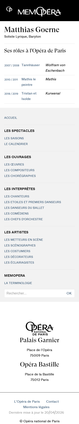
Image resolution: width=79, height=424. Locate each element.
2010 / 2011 (11, 79)
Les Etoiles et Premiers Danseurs (32, 202)
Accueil (10, 117)
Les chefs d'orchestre (23, 219)
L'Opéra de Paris (27, 401)
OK (69, 293)
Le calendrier (16, 144)
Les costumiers (17, 251)
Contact (52, 401)
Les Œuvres (14, 164)
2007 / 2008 (11, 65)
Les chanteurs (16, 196)
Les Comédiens (16, 213)
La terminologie (18, 283)
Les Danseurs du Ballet (24, 208)
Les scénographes (20, 245)
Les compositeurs (19, 170)
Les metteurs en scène (23, 239)
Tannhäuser (30, 65)
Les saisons (14, 138)
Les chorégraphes (20, 176)
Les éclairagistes (19, 262)
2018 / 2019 (11, 94)
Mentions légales (36, 407)
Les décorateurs (18, 257)
